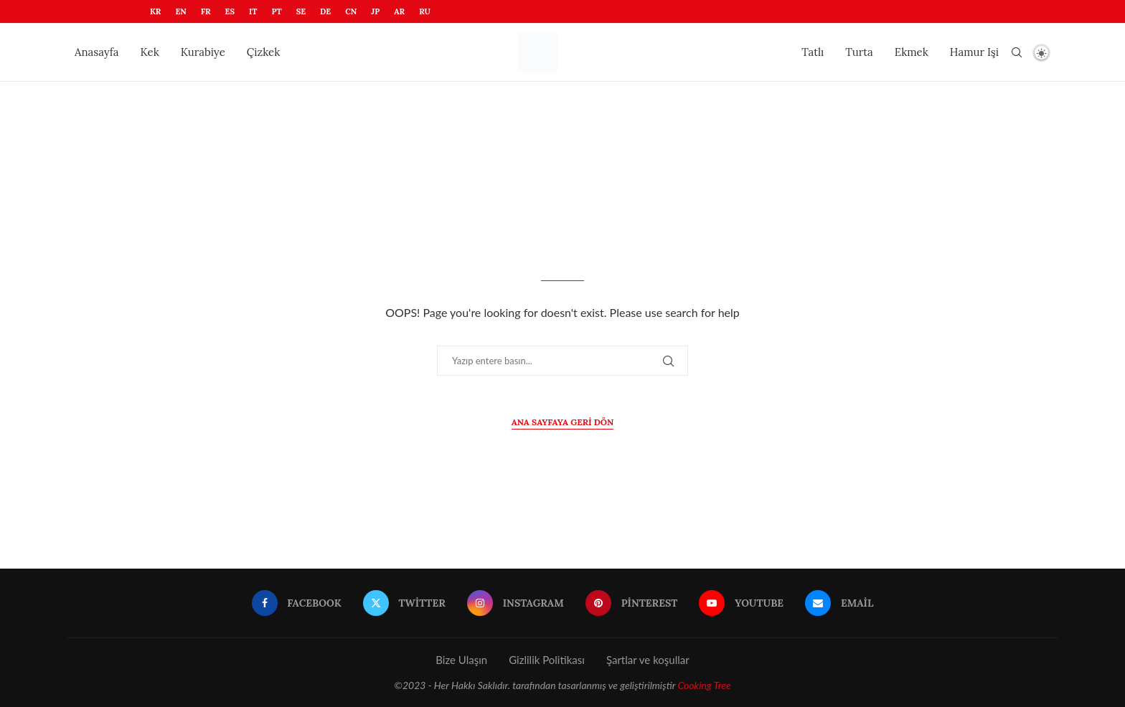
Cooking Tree (703, 685)
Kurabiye (203, 52)
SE (301, 11)
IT (253, 11)
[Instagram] (515, 603)
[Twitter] (404, 603)
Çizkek (264, 52)
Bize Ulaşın (461, 659)
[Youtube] (741, 603)
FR (206, 11)
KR (155, 11)
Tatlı (812, 52)
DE (325, 11)
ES (230, 11)
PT (276, 11)
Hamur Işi (974, 52)
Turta (858, 52)
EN (180, 11)
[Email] (839, 603)
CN (351, 11)
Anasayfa (97, 52)
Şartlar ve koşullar (647, 659)
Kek (150, 52)
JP (375, 11)
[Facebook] (297, 603)
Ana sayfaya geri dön (562, 422)
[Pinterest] (631, 603)
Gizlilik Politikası (547, 659)
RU (424, 11)
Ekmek (911, 52)
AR (399, 11)
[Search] (1016, 52)
